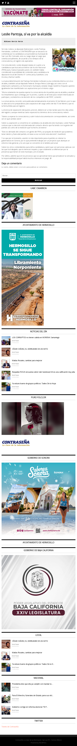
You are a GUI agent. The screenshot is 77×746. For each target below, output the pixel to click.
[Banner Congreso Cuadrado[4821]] (38, 628)
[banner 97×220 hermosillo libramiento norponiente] (23, 325)
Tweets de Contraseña (10, 726)
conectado (22, 167)
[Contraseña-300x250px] (17, 218)
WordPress (42, 743)
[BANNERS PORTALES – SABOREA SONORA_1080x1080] (38, 536)
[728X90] (38, 16)
